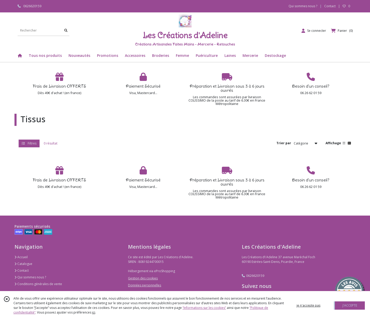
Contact (330, 6)
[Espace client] (313, 30)
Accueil (21, 257)
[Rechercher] (66, 31)
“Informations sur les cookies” (204, 308)
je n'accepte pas (308, 305)
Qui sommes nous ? (30, 277)
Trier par (283, 143)
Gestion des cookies (143, 278)
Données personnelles (144, 285)
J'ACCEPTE (350, 305)
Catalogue (23, 264)
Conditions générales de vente (38, 284)
